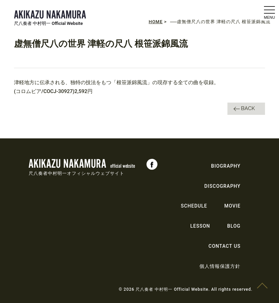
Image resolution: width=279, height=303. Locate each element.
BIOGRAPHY (225, 166)
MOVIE (232, 206)
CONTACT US (225, 246)
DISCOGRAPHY (222, 186)
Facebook (152, 164)
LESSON (200, 226)
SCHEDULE (194, 206)
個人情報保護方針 (219, 266)
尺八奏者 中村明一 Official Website (48, 23)
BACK (248, 108)
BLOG (233, 226)
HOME (156, 21)
